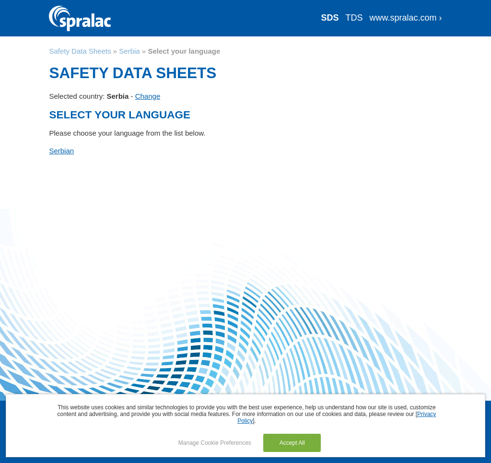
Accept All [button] (292, 443)
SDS (330, 18)
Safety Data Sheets (80, 51)
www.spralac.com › (406, 18)
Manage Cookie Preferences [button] (214, 443)
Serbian (61, 151)
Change (148, 96)
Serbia (129, 51)
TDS (354, 18)
